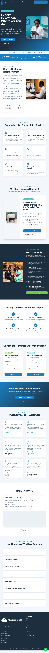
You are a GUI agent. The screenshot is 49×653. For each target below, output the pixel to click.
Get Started (13, 375)
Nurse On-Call (4, 636)
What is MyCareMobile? (24, 552)
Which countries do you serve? (24, 559)
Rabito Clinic (23, 2)
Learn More (6, 43)
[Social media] (2, 627)
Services (18, 2)
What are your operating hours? (24, 566)
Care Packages (4, 642)
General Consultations (5, 635)
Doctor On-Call (4, 638)
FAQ (33, 2)
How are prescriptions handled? (24, 603)
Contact (28, 2)
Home (8, 2)
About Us (13, 2)
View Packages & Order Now (33, 230)
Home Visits (3, 640)
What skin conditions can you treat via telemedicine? (24, 596)
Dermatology (4, 633)
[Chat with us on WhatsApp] (45, 649)
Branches (28, 623)
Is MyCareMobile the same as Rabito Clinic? (24, 588)
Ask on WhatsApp (30, 234)
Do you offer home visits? (24, 581)
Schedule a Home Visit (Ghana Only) (37, 293)
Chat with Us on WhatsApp (24, 397)
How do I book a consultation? (24, 574)
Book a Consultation (41, 2)
